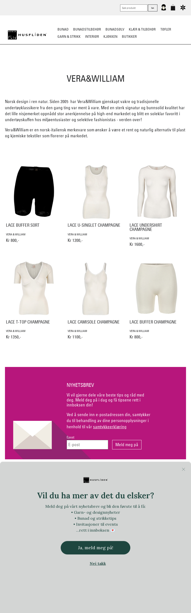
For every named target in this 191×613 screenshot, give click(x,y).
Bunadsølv (114, 29)
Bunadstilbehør (87, 29)
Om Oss (157, 472)
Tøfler (165, 29)
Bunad (63, 29)
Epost (70, 437)
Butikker (129, 36)
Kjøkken (110, 36)
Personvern (116, 472)
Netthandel (75, 472)
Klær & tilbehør (142, 29)
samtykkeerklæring (110, 426)
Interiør (92, 36)
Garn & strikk (69, 36)
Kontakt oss (33, 472)
